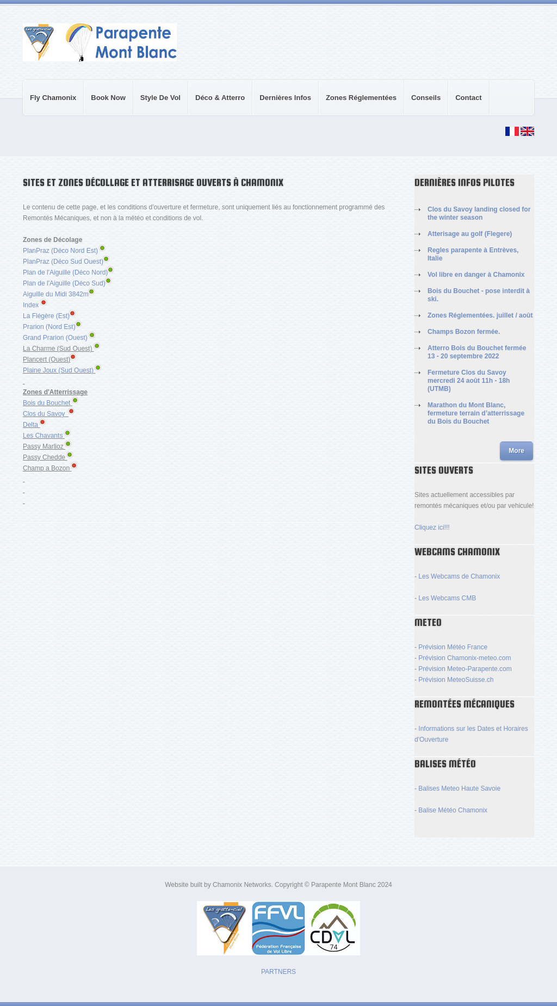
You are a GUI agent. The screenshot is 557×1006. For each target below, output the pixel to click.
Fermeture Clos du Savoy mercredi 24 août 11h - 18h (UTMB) (469, 381)
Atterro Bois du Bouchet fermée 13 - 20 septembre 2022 (477, 352)
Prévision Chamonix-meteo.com (464, 658)
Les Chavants (43, 435)
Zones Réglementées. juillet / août (480, 315)
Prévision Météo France (452, 647)
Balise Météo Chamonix (452, 810)
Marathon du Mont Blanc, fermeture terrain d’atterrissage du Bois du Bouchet (476, 413)
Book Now (108, 98)
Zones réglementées (361, 98)
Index (31, 305)
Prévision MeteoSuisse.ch (455, 680)
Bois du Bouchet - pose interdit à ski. (479, 295)
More (516, 451)
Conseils (423, 104)
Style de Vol (157, 104)
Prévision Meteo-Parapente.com (464, 669)
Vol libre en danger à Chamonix (476, 274)
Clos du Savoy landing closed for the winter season (479, 213)
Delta (30, 425)
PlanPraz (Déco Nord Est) (60, 250)
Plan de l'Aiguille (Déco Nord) (68, 272)
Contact (468, 98)
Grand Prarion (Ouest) (55, 337)
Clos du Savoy (44, 414)
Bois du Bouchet (46, 403)
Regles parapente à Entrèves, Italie (473, 254)
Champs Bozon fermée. (464, 332)
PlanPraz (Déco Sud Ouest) (63, 261)
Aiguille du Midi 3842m (58, 294)
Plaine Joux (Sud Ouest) (58, 370)
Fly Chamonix (53, 98)
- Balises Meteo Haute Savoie (457, 788)
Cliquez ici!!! (432, 527)
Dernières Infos (285, 98)
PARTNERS (278, 972)
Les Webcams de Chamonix (459, 576)
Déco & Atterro (217, 104)
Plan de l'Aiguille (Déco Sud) (67, 283)
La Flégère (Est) (49, 316)
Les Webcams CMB (447, 598)
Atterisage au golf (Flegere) (470, 234)
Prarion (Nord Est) (49, 327)
